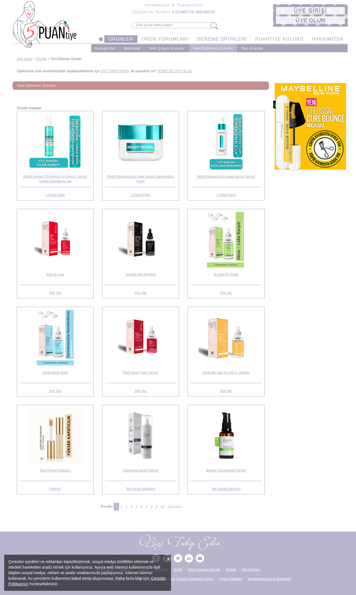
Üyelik (177, 570)
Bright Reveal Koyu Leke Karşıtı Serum (226, 176)
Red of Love (55, 274)
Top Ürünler (252, 48)
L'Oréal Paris (55, 195)
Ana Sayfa (24, 59)
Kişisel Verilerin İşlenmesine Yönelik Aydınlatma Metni (173, 579)
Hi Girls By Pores (226, 274)
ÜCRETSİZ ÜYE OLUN (174, 71)
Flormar (55, 489)
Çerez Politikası (230, 579)
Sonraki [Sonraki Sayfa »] (174, 506)
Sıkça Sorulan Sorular (204, 570)
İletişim (231, 570)
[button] (310, 10)
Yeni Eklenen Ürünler (213, 48)
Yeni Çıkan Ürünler (167, 48)
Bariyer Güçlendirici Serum (226, 470)
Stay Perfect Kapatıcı (55, 470)
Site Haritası (251, 570)
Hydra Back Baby (55, 373)
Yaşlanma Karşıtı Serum (141, 470)
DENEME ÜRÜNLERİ (222, 39)
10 (162, 506)
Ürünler (41, 59)
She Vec (55, 293)
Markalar (132, 48)
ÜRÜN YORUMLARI (165, 39)
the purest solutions (140, 489)
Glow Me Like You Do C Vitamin (226, 373)
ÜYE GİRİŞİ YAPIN (114, 71)
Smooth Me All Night (140, 274)
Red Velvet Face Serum (140, 373)
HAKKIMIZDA (327, 39)
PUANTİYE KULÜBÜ (279, 39)
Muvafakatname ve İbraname (269, 579)
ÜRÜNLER (120, 39)
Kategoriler (105, 48)
